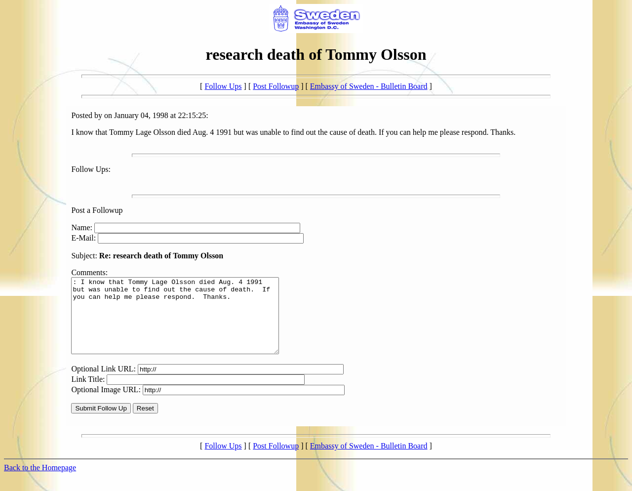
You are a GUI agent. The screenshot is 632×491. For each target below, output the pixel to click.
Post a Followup (96, 210)
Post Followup (276, 86)
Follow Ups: (91, 169)
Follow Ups (222, 86)
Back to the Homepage (40, 482)
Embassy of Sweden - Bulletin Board (369, 86)
